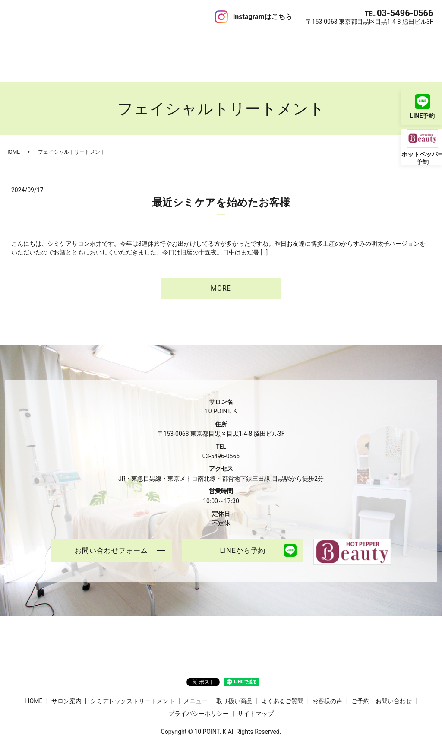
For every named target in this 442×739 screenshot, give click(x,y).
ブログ (328, 40)
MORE (221, 257)
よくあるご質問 (256, 40)
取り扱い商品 (209, 40)
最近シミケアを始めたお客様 (221, 172)
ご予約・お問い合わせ (373, 40)
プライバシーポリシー (198, 683)
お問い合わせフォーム (111, 520)
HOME (18, 40)
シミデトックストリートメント (112, 40)
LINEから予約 (242, 520)
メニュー (173, 40)
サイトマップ (255, 683)
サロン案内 (47, 40)
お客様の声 (298, 40)
